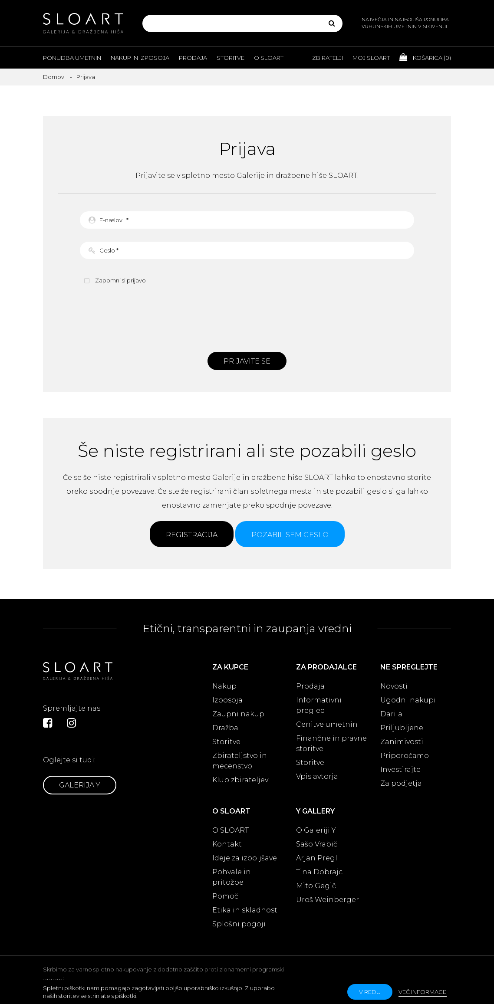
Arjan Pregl (316, 858)
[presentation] (247, 317)
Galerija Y (79, 785)
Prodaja (193, 57)
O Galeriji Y (316, 830)
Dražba (225, 728)
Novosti (394, 686)
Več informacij (422, 991)
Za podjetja (401, 783)
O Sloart (268, 57)
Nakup (224, 686)
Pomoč (225, 896)
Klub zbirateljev (240, 780)
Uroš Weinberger (327, 900)
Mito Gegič (316, 886)
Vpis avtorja (317, 776)
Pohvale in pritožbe (231, 877)
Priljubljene (401, 728)
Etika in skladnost (244, 910)
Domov (53, 76)
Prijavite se (247, 361)
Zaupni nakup (238, 714)
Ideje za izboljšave (244, 858)
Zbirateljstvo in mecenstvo (239, 760)
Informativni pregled (319, 705)
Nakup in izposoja (140, 57)
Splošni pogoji (239, 924)
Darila (391, 714)
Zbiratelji (327, 57)
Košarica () (425, 57)
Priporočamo (404, 755)
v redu (370, 991)
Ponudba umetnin (72, 57)
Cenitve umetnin (327, 724)
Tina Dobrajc (319, 872)
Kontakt (227, 844)
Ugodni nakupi (408, 700)
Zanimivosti (401, 742)
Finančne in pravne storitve (331, 743)
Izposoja (227, 700)
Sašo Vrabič (316, 844)
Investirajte (400, 769)
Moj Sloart (371, 57)
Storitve (230, 57)
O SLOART (230, 830)
